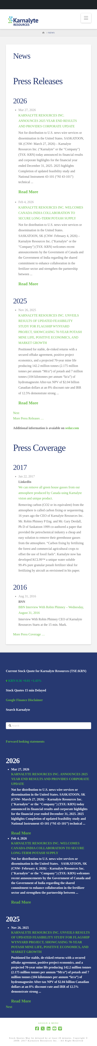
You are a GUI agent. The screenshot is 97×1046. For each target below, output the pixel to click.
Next (16, 413)
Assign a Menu (48, 1023)
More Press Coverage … (29, 634)
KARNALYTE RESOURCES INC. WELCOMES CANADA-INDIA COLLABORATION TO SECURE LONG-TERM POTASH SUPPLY (50, 213)
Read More (28, 192)
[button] (86, 18)
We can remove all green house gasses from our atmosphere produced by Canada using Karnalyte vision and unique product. (50, 493)
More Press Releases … (28, 418)
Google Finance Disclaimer (24, 700)
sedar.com (72, 428)
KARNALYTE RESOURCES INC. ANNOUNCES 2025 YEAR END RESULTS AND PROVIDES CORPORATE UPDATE (47, 121)
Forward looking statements (25, 741)
